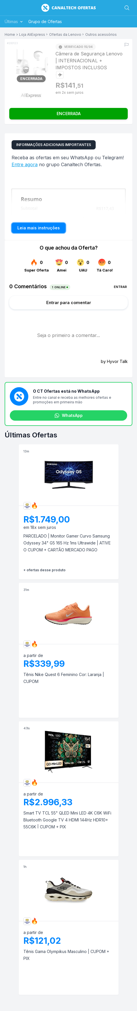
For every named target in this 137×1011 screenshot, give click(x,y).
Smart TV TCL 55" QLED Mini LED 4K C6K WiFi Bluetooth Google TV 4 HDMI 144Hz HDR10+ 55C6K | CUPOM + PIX (67, 819)
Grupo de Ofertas (45, 21)
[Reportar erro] (126, 44)
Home (10, 34)
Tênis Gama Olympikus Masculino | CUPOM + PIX (66, 955)
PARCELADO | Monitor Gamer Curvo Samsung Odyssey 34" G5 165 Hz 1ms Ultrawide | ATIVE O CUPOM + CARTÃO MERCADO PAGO (67, 542)
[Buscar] (126, 7)
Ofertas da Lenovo (65, 34)
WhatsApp (68, 415)
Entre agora (25, 164)
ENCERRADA (69, 113)
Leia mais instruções (38, 227)
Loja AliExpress (32, 34)
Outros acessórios (101, 34)
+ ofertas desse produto (44, 570)
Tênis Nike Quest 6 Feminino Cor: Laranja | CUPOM (63, 678)
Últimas (14, 21)
